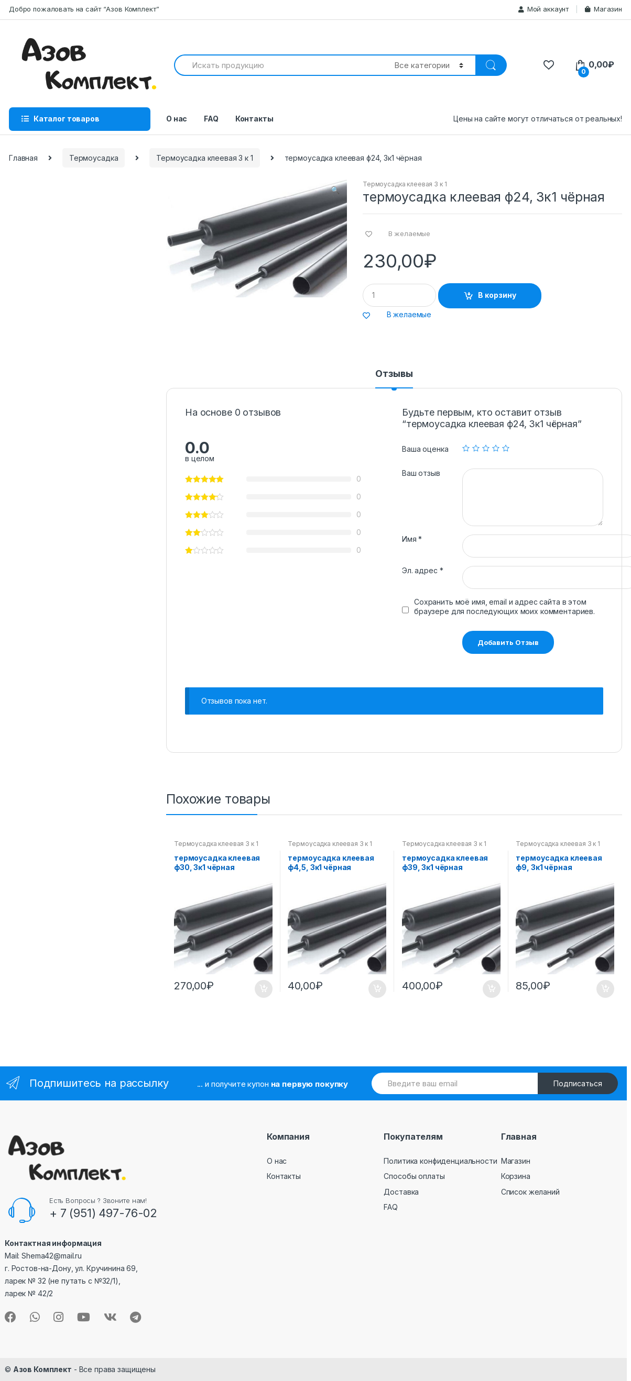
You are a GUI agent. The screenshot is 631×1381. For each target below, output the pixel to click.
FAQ (211, 118)
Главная (23, 157)
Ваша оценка (425, 448)
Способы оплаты (414, 1176)
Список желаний (530, 1191)
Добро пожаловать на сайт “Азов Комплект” (84, 9)
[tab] (393, 378)
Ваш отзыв (421, 473)
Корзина (515, 1176)
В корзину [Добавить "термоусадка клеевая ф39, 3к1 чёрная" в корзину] (491, 989)
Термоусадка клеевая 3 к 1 (204, 157)
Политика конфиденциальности (440, 1160)
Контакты (254, 118)
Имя (412, 538)
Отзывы (393, 374)
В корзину (497, 295)
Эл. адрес (422, 570)
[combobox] (278, 65)
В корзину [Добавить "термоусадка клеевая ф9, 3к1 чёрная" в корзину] (604, 989)
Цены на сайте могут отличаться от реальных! (537, 118)
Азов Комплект (42, 1369)
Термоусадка (93, 157)
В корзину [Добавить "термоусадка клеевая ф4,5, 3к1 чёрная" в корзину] (376, 989)
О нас (176, 118)
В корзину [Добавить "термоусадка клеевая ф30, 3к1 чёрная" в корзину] (263, 989)
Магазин (603, 9)
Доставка (401, 1191)
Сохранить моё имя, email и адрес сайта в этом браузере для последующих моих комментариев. (504, 606)
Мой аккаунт (543, 9)
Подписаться (577, 1083)
